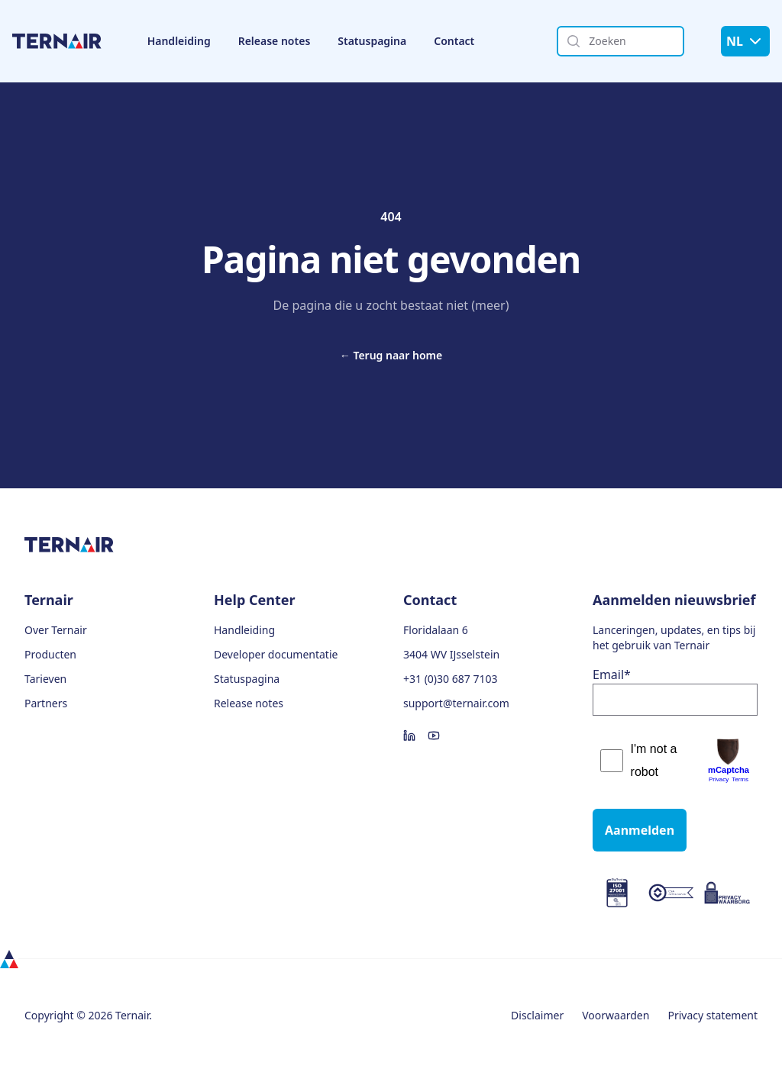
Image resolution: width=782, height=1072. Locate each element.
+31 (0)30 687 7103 (450, 678)
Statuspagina (372, 41)
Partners (45, 703)
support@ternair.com (456, 703)
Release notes (274, 41)
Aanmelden (639, 830)
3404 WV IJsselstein (451, 654)
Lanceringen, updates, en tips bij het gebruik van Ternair (674, 637)
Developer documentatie (276, 654)
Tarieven (45, 678)
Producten (50, 654)
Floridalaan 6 (435, 630)
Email (612, 674)
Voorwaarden (615, 1015)
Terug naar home (391, 355)
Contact (454, 41)
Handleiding (179, 41)
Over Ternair (55, 630)
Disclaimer (537, 1015)
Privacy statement (712, 1015)
